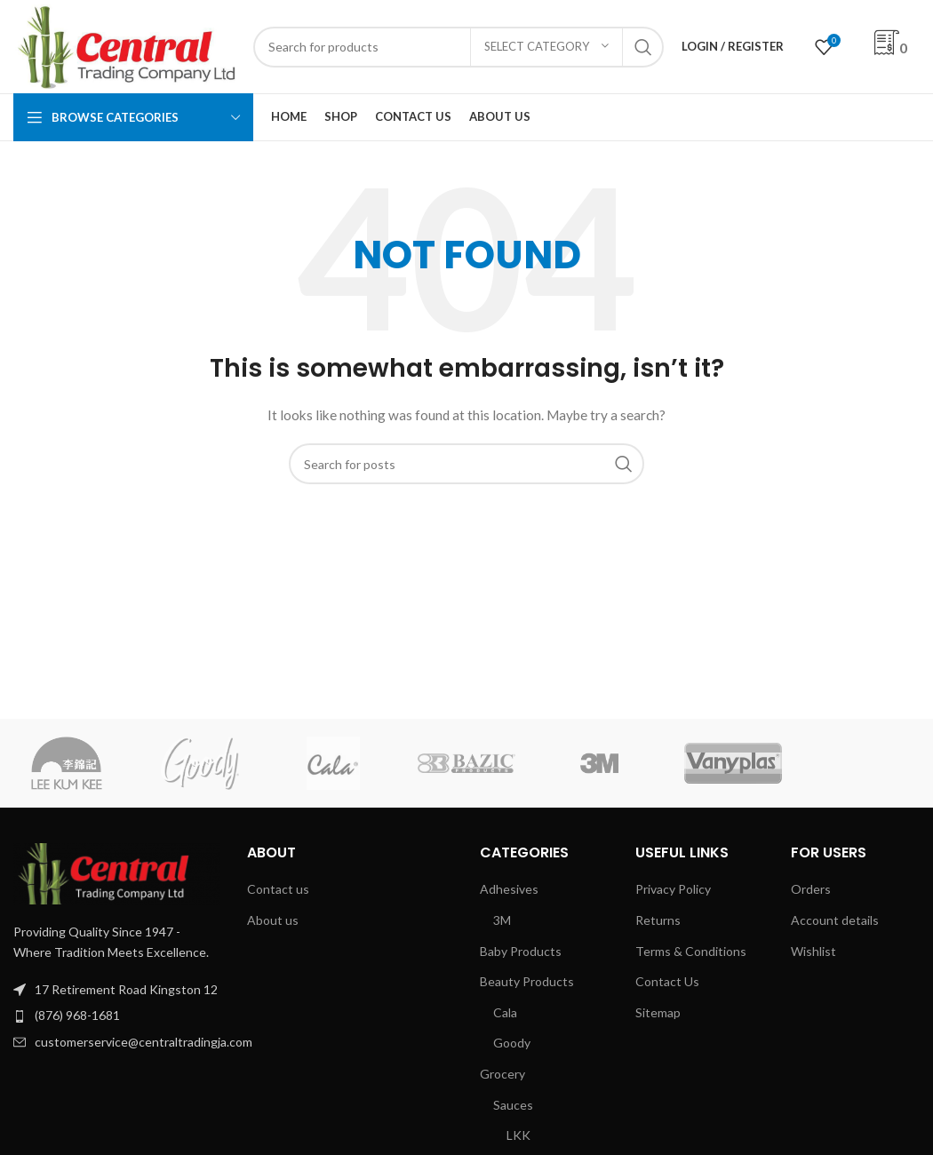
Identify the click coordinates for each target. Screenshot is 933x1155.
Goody (511, 1042)
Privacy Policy (673, 888)
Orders (811, 888)
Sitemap (658, 1012)
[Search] (458, 47)
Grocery (502, 1073)
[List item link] (116, 1015)
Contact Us (667, 981)
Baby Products (521, 951)
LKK (518, 1135)
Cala (505, 1012)
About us (273, 920)
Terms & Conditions (690, 951)
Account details (835, 920)
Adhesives (509, 888)
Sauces (513, 1104)
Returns (658, 920)
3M (502, 920)
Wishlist (813, 951)
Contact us (278, 888)
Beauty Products (527, 981)
